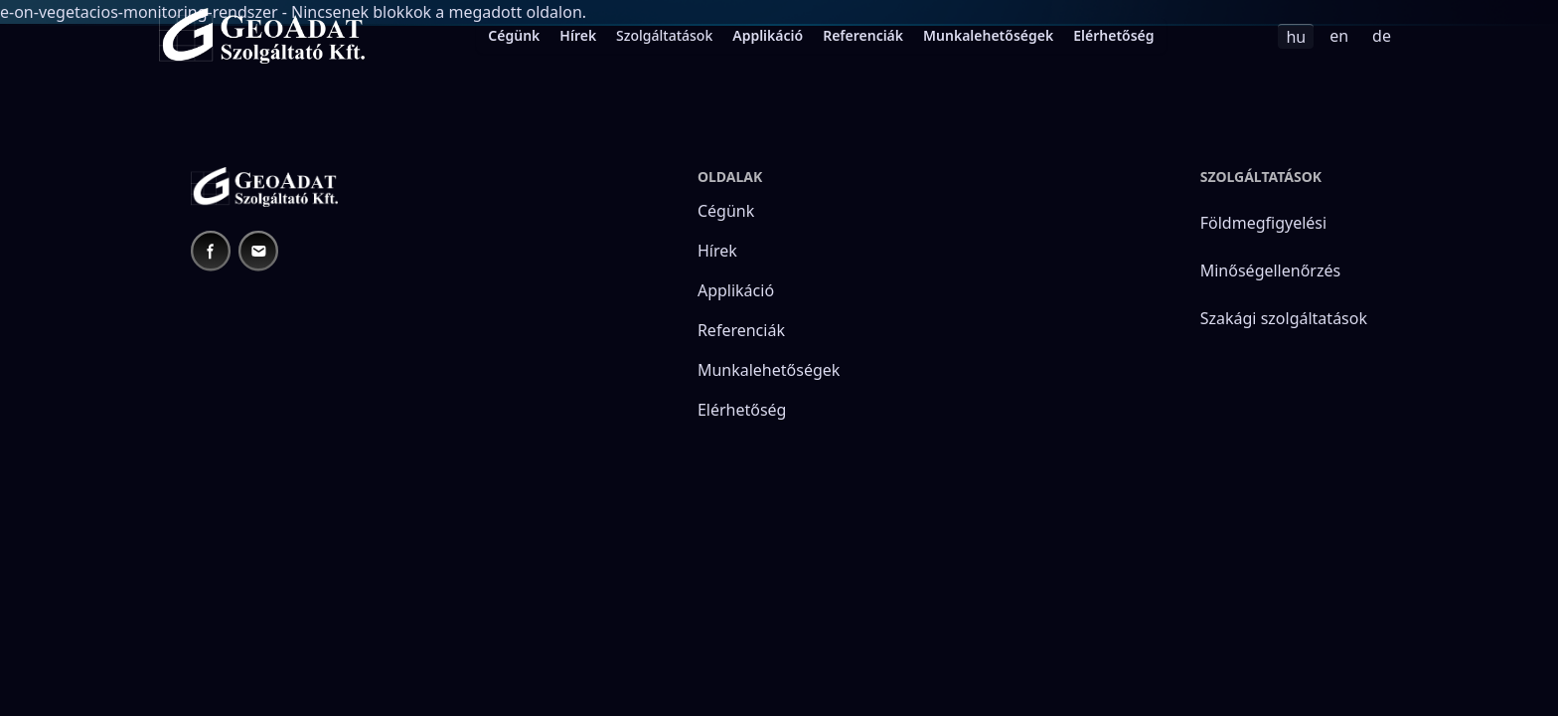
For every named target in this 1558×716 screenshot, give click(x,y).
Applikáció (767, 35)
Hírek (577, 35)
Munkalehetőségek (988, 35)
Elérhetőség (1113, 35)
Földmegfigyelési (1263, 223)
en (1338, 36)
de (1381, 36)
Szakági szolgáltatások (1283, 318)
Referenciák (863, 35)
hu (1296, 37)
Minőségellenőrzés (1270, 270)
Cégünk (514, 35)
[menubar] (821, 36)
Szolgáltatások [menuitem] (664, 35)
